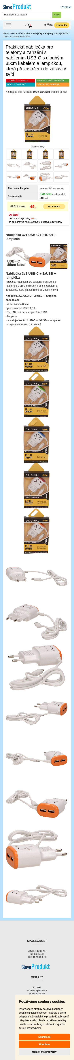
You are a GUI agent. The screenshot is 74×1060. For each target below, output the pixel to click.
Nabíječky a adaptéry (43, 33)
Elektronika (24, 33)
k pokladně (61, 25)
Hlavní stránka (10, 33)
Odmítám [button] (44, 1044)
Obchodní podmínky (37, 990)
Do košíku (54, 206)
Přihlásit (66, 7)
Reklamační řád (37, 993)
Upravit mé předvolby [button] (44, 1051)
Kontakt (37, 987)
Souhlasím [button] (44, 1036)
